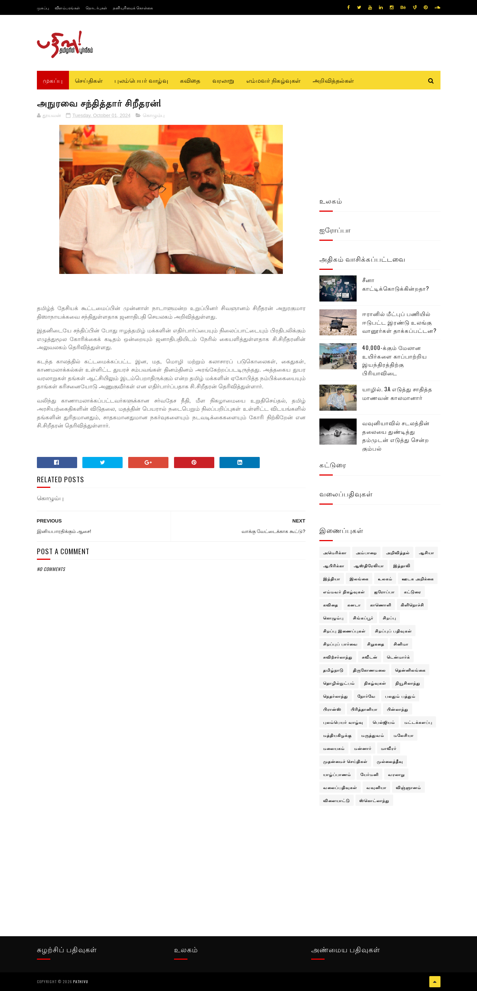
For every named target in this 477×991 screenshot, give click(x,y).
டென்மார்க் (398, 657)
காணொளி (380, 604)
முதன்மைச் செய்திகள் (345, 761)
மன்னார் (363, 748)
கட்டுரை (412, 591)
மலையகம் (334, 748)
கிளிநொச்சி (412, 604)
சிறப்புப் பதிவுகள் (393, 631)
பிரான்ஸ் (332, 709)
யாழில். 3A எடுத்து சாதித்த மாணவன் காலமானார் (397, 393)
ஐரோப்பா (384, 591)
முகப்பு (43, 7)
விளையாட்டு (336, 800)
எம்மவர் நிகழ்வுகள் (273, 80)
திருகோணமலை (369, 670)
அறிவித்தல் (398, 552)
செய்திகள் (89, 80)
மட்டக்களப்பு (418, 722)
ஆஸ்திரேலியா (369, 565)
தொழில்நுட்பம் (339, 683)
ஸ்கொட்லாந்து (374, 800)
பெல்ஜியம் (384, 722)
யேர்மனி (369, 774)
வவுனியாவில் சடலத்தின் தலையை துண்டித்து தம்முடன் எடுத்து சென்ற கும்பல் (396, 435)
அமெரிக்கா (335, 552)
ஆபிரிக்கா (333, 565)
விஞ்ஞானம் (408, 787)
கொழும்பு (154, 115)
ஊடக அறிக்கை (418, 578)
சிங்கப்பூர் (363, 618)
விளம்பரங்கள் (67, 7)
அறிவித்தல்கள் (333, 80)
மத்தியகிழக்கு (337, 735)
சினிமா (401, 644)
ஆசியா (426, 552)
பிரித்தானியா (364, 709)
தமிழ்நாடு (333, 670)
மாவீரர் (389, 748)
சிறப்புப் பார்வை (340, 644)
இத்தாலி (401, 565)
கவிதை (190, 80)
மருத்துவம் (372, 735)
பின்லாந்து (397, 709)
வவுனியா (376, 787)
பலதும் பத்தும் (400, 696)
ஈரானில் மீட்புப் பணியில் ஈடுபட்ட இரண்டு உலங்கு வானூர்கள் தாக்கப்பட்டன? (399, 321)
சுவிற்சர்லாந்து (338, 657)
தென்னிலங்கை (410, 670)
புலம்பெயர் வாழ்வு (141, 80)
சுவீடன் (370, 657)
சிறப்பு (389, 618)
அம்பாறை (366, 552)
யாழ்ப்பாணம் (337, 774)
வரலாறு (223, 80)
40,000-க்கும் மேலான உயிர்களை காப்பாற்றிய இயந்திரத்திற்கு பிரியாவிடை (394, 360)
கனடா (354, 604)
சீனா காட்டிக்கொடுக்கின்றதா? (395, 283)
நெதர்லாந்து (335, 696)
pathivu (80, 981)
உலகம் (385, 578)
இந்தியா (331, 578)
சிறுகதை (375, 644)
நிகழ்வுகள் (375, 683)
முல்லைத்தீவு (390, 761)
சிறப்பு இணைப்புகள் (344, 631)
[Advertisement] (171, 753)
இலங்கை (359, 578)
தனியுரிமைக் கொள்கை (133, 7)
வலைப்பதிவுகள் (340, 787)
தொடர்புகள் (96, 7)
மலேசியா (404, 735)
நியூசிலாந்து (407, 683)
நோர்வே (366, 696)
